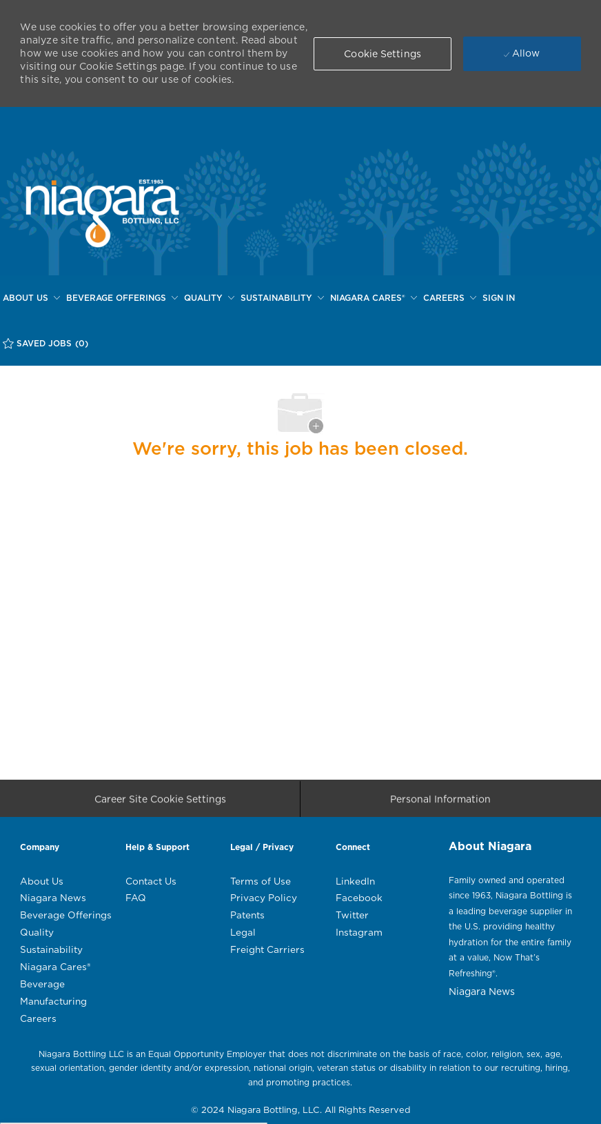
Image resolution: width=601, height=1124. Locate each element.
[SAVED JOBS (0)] (45, 343)
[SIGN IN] (498, 298)
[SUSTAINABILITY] (282, 298)
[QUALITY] (209, 298)
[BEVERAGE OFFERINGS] (122, 298)
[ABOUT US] (31, 298)
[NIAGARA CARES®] (373, 298)
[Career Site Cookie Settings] (160, 803)
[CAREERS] (449, 298)
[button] (382, 53)
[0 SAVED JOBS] (45, 343)
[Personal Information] (440, 803)
